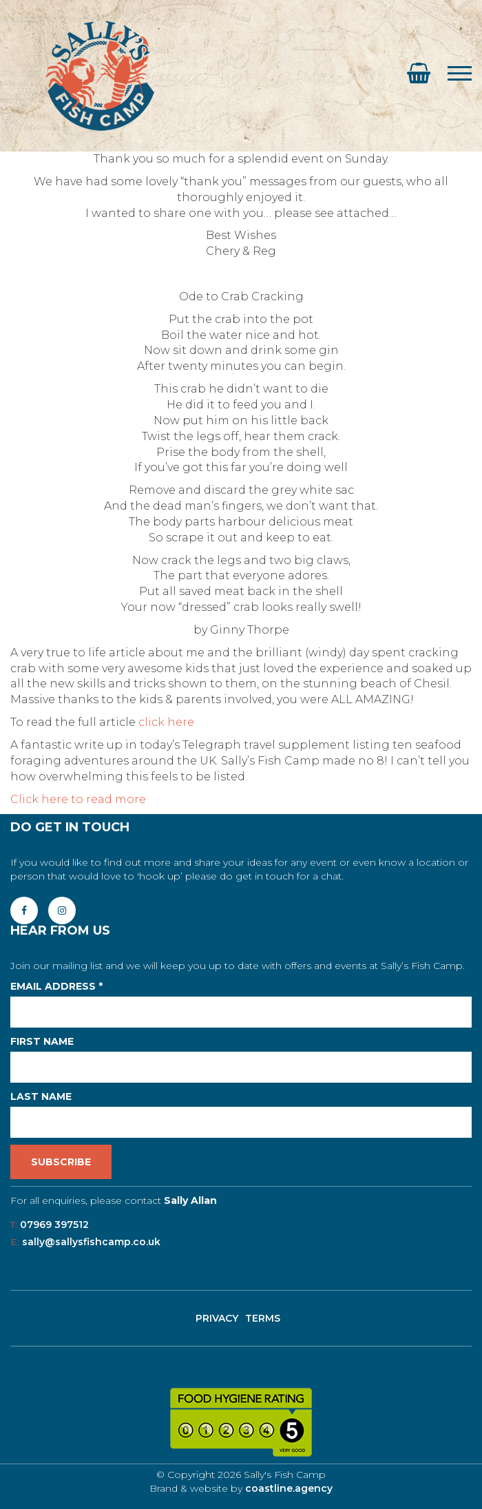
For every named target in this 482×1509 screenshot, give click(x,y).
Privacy (217, 1318)
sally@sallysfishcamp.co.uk (91, 1242)
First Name (42, 1041)
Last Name (41, 1096)
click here (166, 722)
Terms (262, 1318)
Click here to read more (78, 799)
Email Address (56, 986)
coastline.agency (289, 1488)
